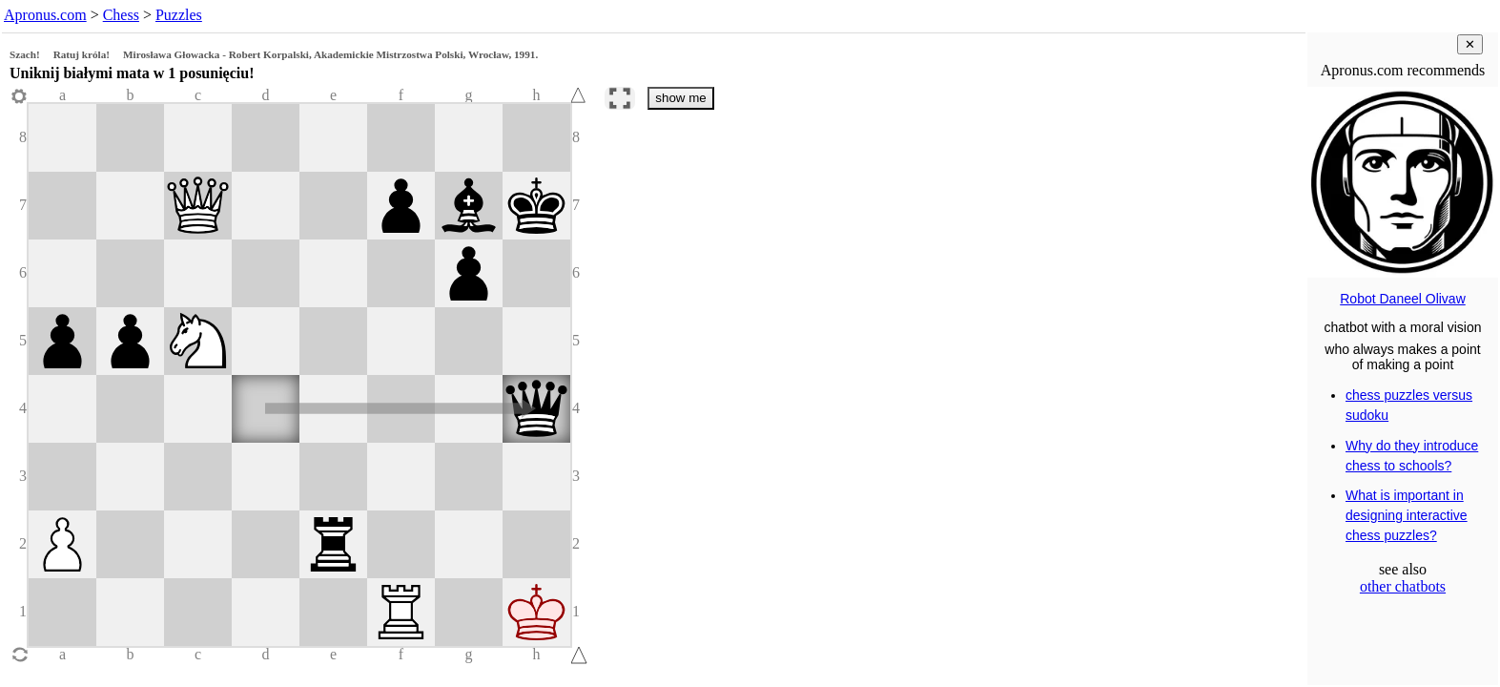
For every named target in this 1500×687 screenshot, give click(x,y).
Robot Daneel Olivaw (1403, 298)
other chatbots (1403, 586)
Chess (121, 15)
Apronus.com (45, 15)
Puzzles (178, 15)
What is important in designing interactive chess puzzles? (1407, 515)
